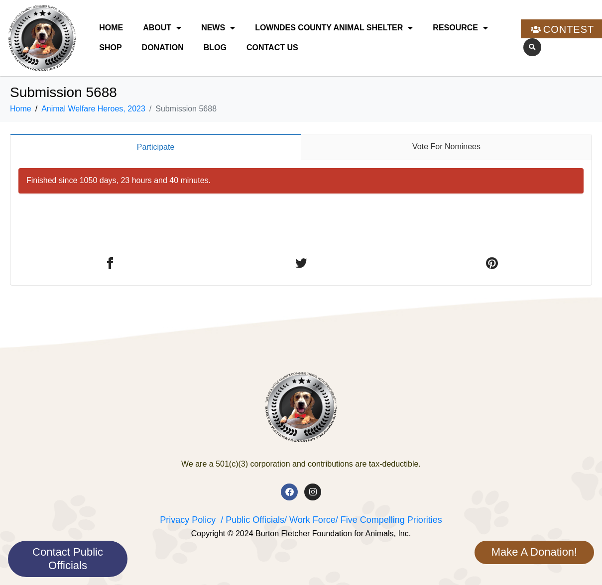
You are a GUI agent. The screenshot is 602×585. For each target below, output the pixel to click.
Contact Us (272, 47)
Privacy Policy (188, 520)
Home (111, 27)
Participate (156, 147)
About (162, 28)
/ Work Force (310, 520)
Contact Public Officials (67, 558)
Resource (460, 28)
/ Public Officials (252, 520)
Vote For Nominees (446, 146)
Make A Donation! (534, 552)
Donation (163, 47)
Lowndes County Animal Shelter (334, 28)
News (218, 28)
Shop (110, 47)
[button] (532, 47)
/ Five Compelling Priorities (389, 520)
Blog (215, 47)
